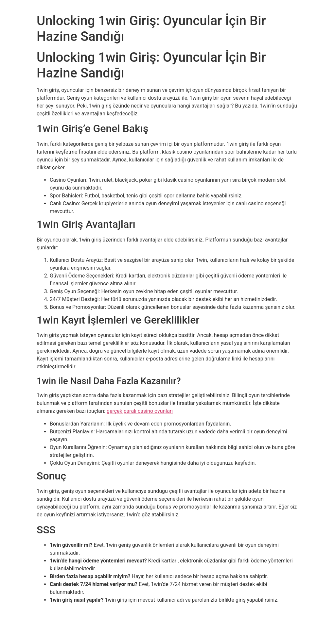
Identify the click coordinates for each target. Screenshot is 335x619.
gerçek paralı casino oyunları (140, 411)
